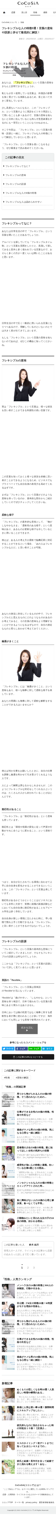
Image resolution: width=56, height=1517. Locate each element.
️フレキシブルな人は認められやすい (23, 202)
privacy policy (31, 1502)
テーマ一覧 (19, 1502)
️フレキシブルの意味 (15, 175)
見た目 (24, 12)
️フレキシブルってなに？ (18, 166)
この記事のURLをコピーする (28, 1057)
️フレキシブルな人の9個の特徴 (20, 193)
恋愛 (13, 12)
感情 (45, 12)
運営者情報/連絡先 (46, 1502)
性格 (35, 12)
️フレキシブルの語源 (15, 184)
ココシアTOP (7, 1502)
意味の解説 (23, 1077)
